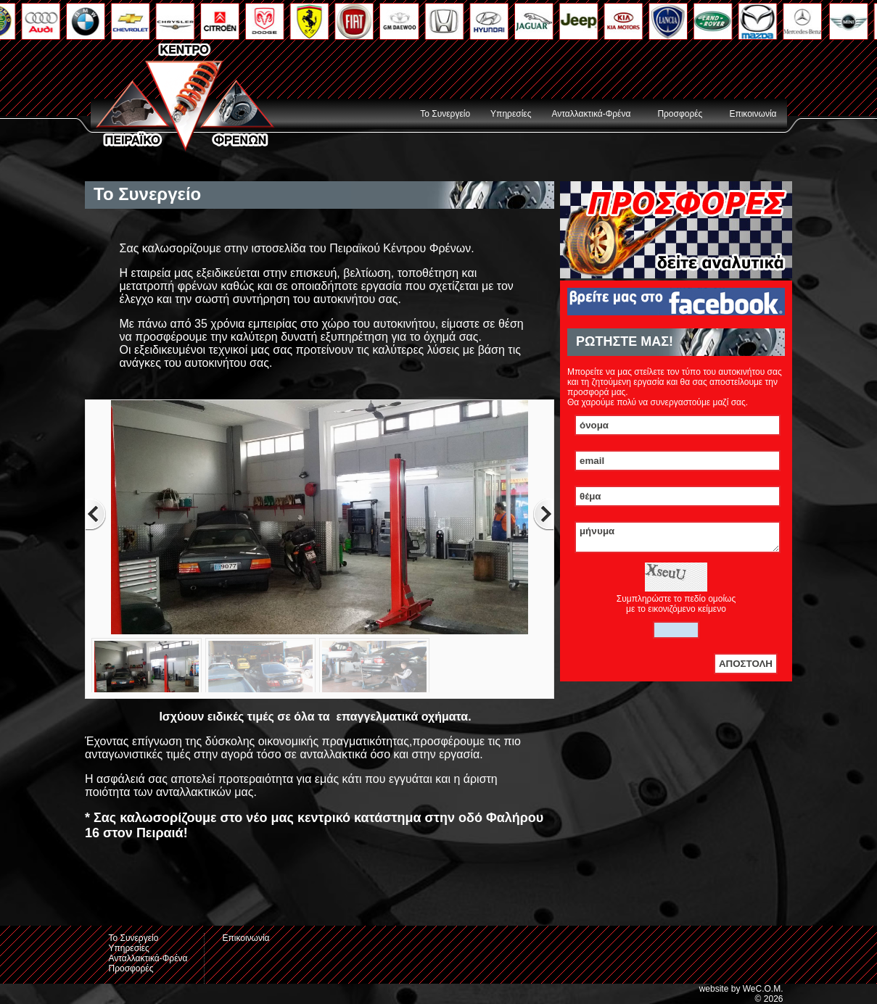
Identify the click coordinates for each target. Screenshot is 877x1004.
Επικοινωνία (752, 114)
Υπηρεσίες (510, 114)
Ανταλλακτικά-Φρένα (590, 114)
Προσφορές (679, 114)
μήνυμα (678, 539)
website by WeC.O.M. (741, 989)
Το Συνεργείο (445, 114)
